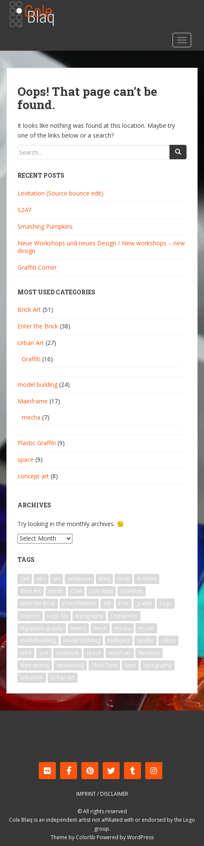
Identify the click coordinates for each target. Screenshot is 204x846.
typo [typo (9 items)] (130, 665)
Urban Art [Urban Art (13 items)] (63, 677)
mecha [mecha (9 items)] (123, 628)
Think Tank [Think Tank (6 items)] (104, 665)
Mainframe (32, 401)
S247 (24, 210)
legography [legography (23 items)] (89, 615)
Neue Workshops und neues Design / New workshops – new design (101, 247)
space (25, 459)
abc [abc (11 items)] (41, 578)
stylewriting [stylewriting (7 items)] (70, 665)
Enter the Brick (37, 326)
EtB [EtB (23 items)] (107, 603)
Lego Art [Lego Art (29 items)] (57, 615)
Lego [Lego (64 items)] (166, 603)
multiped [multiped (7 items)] (118, 640)
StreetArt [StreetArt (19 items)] (149, 652)
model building (37, 384)
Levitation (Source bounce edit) (60, 193)
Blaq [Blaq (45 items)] (104, 578)
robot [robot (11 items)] (168, 640)
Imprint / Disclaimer (102, 793)
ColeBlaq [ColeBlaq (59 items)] (132, 591)
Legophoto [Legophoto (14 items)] (124, 615)
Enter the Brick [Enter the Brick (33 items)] (37, 603)
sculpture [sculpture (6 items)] (67, 652)
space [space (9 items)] (93, 652)
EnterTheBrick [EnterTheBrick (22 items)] (79, 603)
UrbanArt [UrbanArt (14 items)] (31, 677)
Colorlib (85, 837)
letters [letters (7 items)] (78, 628)
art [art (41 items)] (56, 578)
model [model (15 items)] (146, 628)
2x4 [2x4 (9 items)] (24, 578)
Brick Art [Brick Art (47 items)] (30, 591)
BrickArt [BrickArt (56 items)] (146, 578)
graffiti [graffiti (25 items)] (144, 603)
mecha (31, 417)
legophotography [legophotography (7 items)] (41, 628)
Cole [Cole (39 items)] (76, 591)
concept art (33, 476)
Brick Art (29, 309)
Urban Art (30, 343)
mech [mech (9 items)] (100, 628)
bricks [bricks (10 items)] (56, 591)
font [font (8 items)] (124, 603)
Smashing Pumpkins (45, 226)
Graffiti (31, 359)
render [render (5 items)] (145, 640)
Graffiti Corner (37, 267)
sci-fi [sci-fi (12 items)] (26, 652)
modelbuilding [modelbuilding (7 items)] (38, 640)
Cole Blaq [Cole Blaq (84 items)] (101, 591)
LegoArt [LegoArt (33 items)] (30, 615)
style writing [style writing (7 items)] (34, 665)
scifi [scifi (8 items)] (44, 652)
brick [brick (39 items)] (123, 578)
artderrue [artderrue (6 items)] (79, 578)
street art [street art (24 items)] (120, 652)
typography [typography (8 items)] (158, 665)
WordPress (140, 837)
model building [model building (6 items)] (81, 640)
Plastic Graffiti (36, 443)
